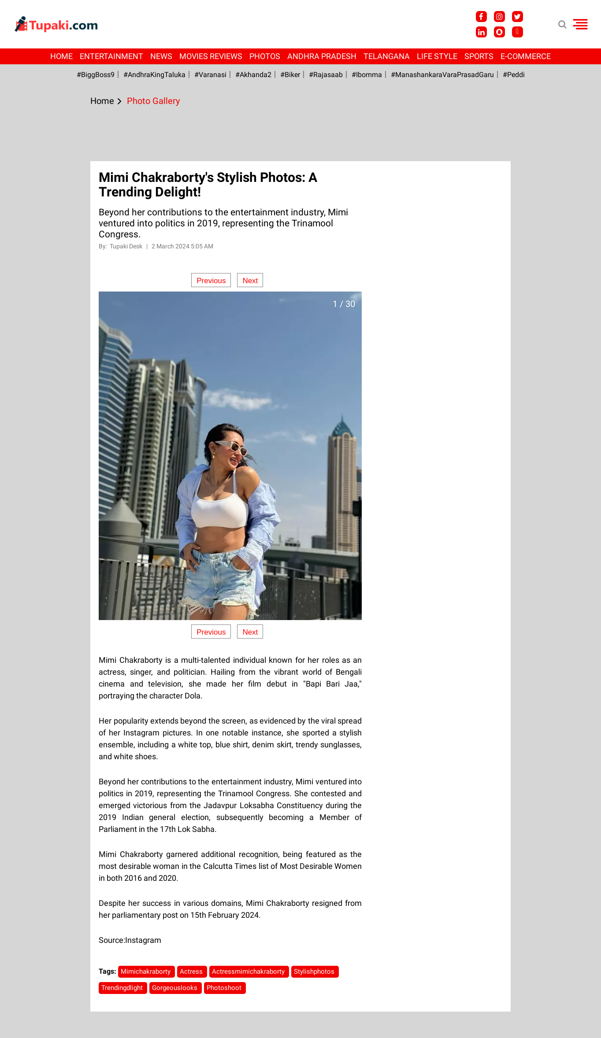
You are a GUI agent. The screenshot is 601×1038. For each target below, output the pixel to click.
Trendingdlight (123, 988)
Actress (192, 971)
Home (61, 56)
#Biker (290, 74)
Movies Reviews (210, 56)
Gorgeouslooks (175, 988)
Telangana (387, 56)
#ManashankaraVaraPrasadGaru (442, 74)
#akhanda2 (253, 74)
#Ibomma (367, 74)
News (161, 56)
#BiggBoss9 (96, 74)
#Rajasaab (326, 74)
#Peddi (514, 74)
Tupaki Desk (127, 246)
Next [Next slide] (250, 281)
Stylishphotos (315, 971)
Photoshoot (225, 988)
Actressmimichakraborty (249, 971)
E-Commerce (526, 56)
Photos (264, 56)
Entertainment (111, 56)
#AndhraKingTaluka (154, 74)
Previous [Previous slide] (211, 281)
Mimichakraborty (146, 971)
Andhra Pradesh (321, 56)
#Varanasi (210, 74)
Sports (478, 56)
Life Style (437, 56)
